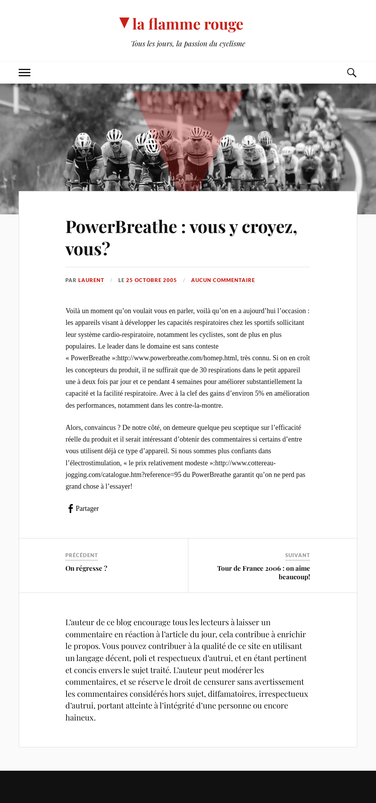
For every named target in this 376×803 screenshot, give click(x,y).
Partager (87, 508)
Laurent (91, 280)
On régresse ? (86, 568)
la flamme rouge (187, 23)
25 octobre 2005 (151, 280)
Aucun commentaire (223, 280)
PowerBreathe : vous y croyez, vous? (181, 236)
